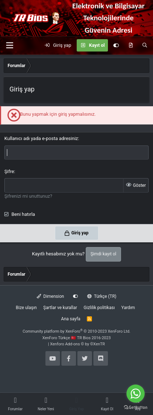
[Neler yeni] (130, 45)
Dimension (50, 296)
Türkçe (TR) (101, 296)
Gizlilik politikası (99, 307)
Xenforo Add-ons (77, 344)
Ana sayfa (70, 318)
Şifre (9, 171)
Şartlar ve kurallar (60, 307)
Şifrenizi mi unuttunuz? (28, 196)
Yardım (128, 307)
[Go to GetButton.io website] (135, 407)
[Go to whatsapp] (135, 394)
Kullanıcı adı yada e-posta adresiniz (41, 138)
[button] (9, 45)
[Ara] (145, 45)
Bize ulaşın (26, 307)
